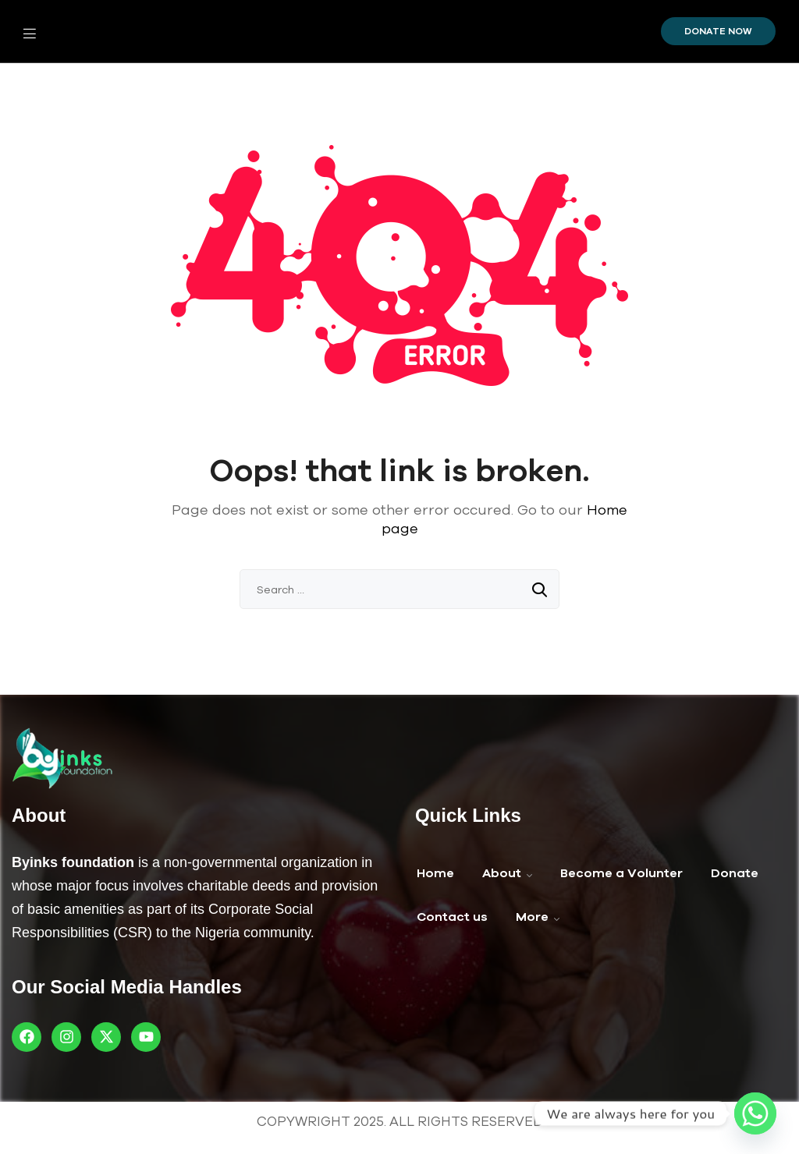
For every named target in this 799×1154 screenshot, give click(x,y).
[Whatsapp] (755, 1113)
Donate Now (718, 31)
